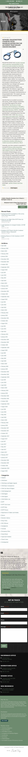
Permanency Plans (5, 531)
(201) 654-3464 (5, 681)
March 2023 (4, 283)
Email (5, 613)
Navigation (14, 11)
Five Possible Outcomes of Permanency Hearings (12, 740)
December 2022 (5, 291)
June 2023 (3, 275)
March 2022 (4, 310)
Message (5, 627)
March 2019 (4, 387)
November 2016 (5, 463)
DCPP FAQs (4, 507)
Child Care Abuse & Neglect (7, 488)
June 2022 (3, 304)
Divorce (3, 515)
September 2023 (5, 267)
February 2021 (4, 334)
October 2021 (4, 320)
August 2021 (4, 323)
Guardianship (5, 735)
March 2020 (4, 363)
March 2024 (4, 251)
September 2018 (5, 404)
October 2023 (4, 264)
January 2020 (4, 369)
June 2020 (3, 355)
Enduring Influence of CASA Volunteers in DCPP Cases (12, 236)
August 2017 (4, 438)
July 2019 (3, 379)
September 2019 (5, 377)
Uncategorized (4, 542)
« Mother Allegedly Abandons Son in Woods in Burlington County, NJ (12, 199)
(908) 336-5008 (5, 671)
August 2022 (4, 299)
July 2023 (3, 272)
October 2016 (4, 465)
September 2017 (5, 436)
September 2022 (5, 296)
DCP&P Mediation (5, 738)
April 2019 (3, 385)
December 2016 (5, 460)
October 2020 (4, 345)
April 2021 (3, 331)
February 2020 (4, 366)
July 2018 (3, 409)
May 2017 (3, 446)
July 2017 (3, 441)
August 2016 (4, 471)
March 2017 (4, 452)
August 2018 (4, 406)
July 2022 (3, 302)
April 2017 (3, 449)
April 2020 (3, 361)
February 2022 (4, 312)
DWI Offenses (4, 523)
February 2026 (4, 248)
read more (13, 587)
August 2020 (4, 350)
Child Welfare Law (5, 499)
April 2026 (3, 245)
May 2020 (3, 358)
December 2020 (5, 339)
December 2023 (5, 259)
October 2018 (4, 401)
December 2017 (5, 428)
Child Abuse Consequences (7, 485)
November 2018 (5, 398)
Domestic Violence (5, 518)
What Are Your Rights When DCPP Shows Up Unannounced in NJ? (12, 220)
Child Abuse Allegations (7, 728)
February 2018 (4, 422)
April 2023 (3, 280)
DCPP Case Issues (5, 504)
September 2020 (5, 347)
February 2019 (4, 390)
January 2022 (4, 315)
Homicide (3, 528)
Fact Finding (4, 736)
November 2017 (5, 430)
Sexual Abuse (4, 534)
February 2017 (4, 455)
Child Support (4, 496)
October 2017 (4, 433)
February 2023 (4, 286)
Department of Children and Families (10, 512)
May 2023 (3, 278)
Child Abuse (4, 480)
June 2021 (3, 328)
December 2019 (5, 371)
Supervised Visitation (6, 536)
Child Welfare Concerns (7, 731)
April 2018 (3, 417)
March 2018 (4, 420)
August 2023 (4, 269)
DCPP (2, 502)
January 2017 (4, 457)
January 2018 (4, 425)
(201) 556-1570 (5, 661)
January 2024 (4, 256)
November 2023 (5, 261)
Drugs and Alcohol (6, 729)
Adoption (3, 477)
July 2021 (3, 326)
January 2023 (4, 288)
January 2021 (4, 337)
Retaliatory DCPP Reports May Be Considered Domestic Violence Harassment (12, 231)
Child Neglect (14, 188)
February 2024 (4, 253)
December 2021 (5, 318)
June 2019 (3, 382)
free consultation (14, 3)
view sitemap (4, 720)
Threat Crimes (4, 539)
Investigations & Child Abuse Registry (10, 733)
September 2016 (5, 468)
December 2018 (5, 396)
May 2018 (3, 414)
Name (5, 606)
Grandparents (4, 526)
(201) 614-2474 (5, 692)
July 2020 (3, 353)
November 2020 (5, 342)
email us (19, 1)
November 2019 (5, 374)
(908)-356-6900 (10, 1)
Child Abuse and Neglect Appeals (9, 483)
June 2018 (3, 412)
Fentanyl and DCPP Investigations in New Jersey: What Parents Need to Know (12, 214)
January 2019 (4, 393)
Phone (2, 620)
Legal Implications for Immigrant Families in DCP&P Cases (13, 225)
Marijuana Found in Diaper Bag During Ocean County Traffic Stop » (15, 203)
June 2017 (3, 444)
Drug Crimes (4, 520)
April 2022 (3, 307)
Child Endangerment (6, 491)
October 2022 (4, 294)
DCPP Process (4, 510)
